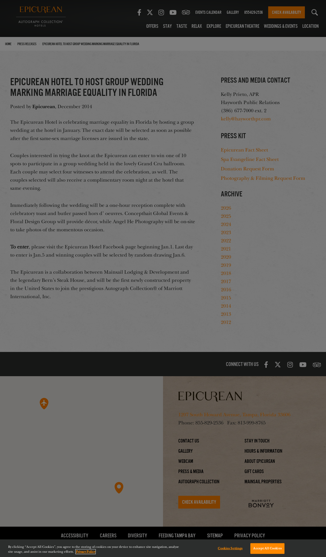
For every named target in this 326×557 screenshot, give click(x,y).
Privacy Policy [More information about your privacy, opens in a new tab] (85, 552)
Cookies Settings (230, 548)
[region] (163, 548)
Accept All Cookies (267, 548)
